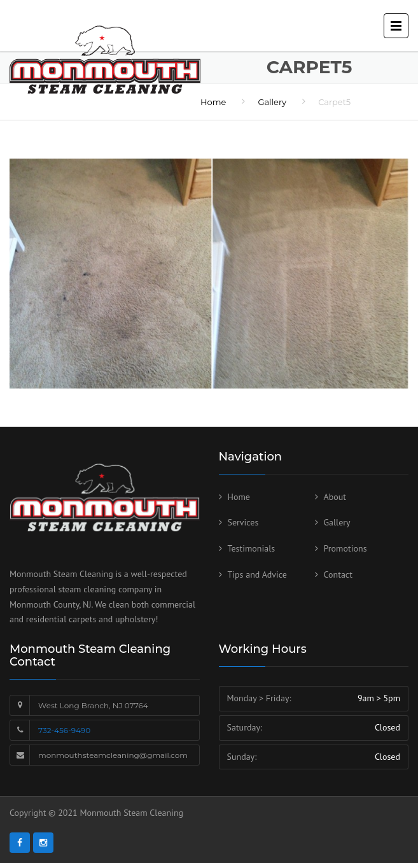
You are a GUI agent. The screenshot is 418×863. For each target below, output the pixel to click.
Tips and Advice (257, 574)
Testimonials (251, 548)
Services (243, 522)
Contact (338, 574)
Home (239, 497)
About (335, 497)
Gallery (337, 522)
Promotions (345, 548)
